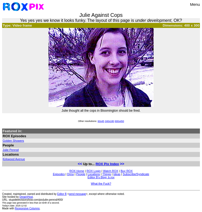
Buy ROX (126, 170)
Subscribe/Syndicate (136, 174)
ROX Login (94, 170)
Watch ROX (110, 170)
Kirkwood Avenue (14, 159)
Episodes (59, 174)
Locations (94, 174)
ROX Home (76, 170)
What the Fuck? (101, 183)
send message (77, 194)
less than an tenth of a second (44, 202)
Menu (195, 4)
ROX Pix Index (107, 164)
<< (80, 164)
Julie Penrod (11, 149)
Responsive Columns (27, 208)
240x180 (109, 121)
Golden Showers (13, 140)
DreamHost (26, 196)
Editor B (62, 194)
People (80, 174)
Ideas (116, 174)
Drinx (70, 174)
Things (106, 174)
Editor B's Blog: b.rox (101, 177)
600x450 (119, 121)
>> (122, 164)
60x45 (101, 121)
